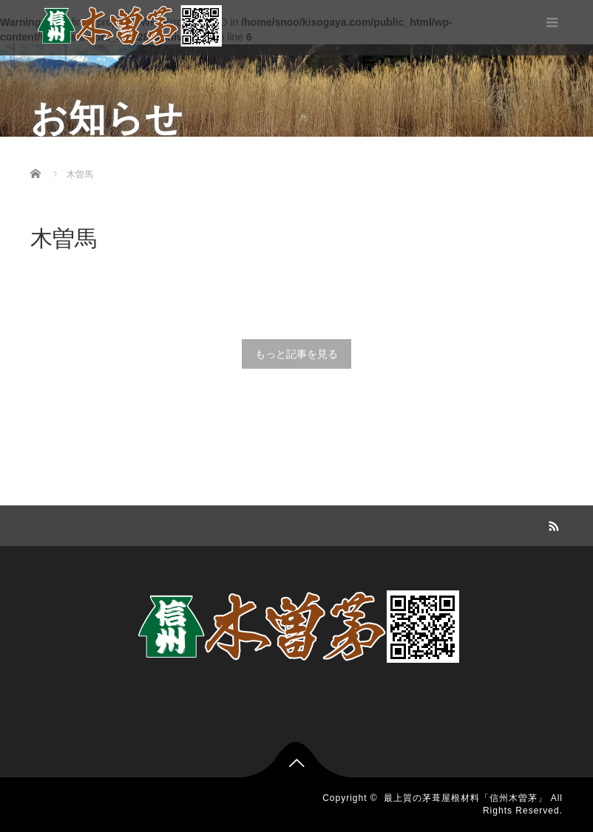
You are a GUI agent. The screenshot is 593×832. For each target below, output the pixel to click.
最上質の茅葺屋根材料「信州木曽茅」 (465, 798)
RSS (552, 524)
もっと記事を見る (296, 354)
